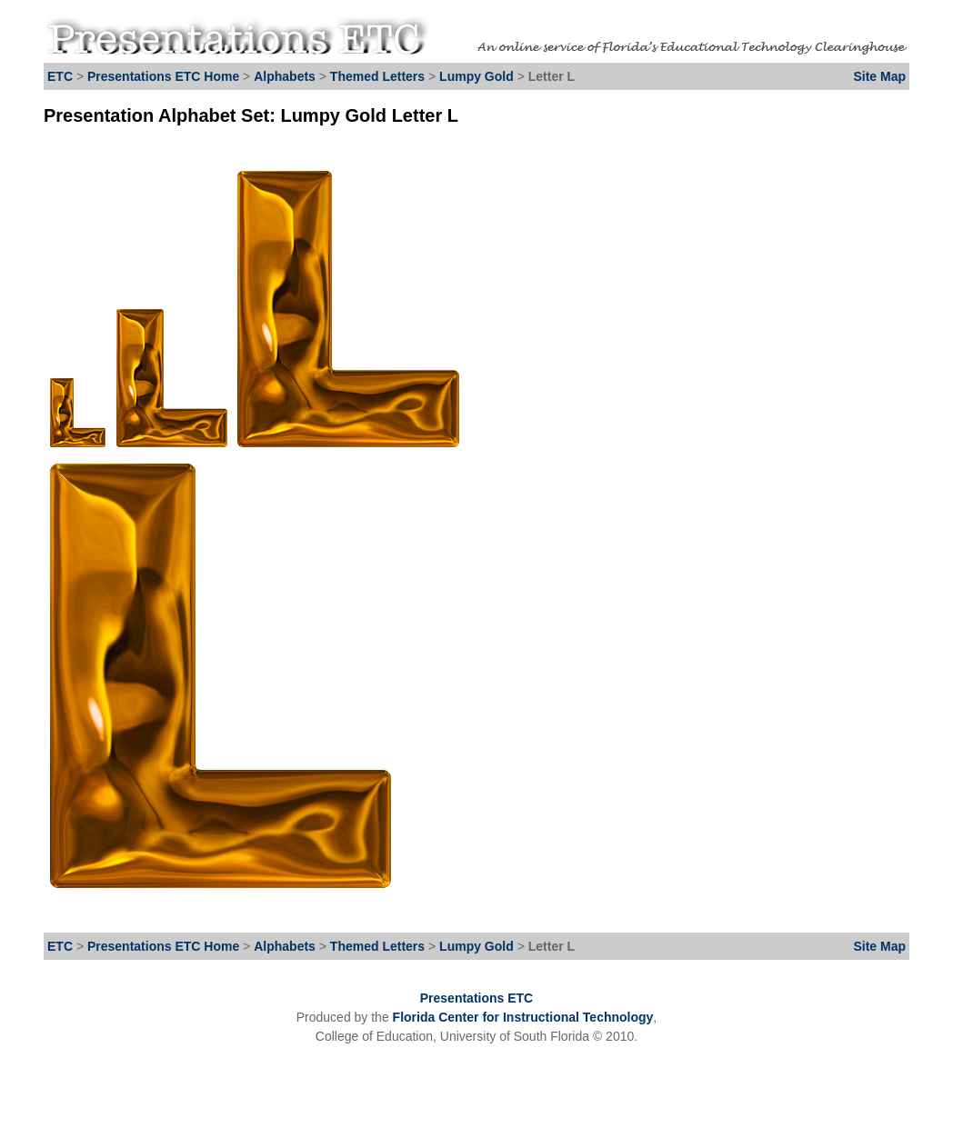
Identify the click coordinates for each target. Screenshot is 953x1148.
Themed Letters (377, 76)
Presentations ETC (476, 998)
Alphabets (285, 76)
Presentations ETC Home (163, 76)
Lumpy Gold (478, 76)
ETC (60, 76)
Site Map (879, 76)
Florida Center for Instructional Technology (523, 1017)
